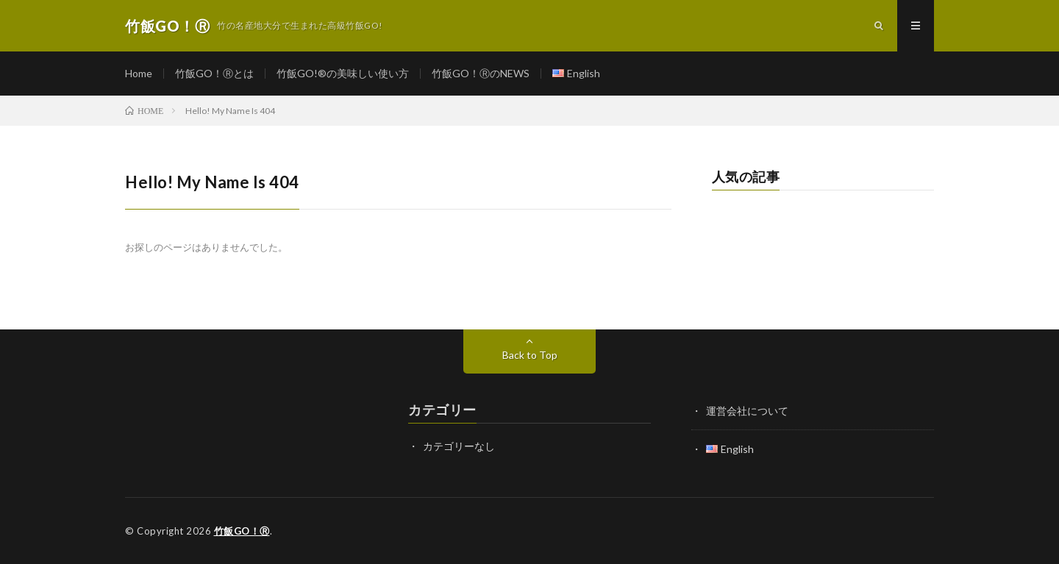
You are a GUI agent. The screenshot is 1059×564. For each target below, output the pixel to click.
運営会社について (747, 410)
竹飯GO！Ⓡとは (214, 73)
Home (138, 73)
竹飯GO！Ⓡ (242, 531)
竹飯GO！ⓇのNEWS (481, 73)
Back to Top (529, 355)
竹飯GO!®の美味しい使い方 (343, 73)
